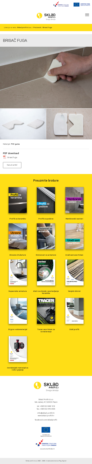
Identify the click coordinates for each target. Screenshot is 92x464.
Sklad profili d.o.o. (24, 27)
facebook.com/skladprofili (46, 420)
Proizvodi (37, 27)
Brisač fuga (47, 27)
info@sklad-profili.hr (46, 413)
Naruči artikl (12, 165)
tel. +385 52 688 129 (46, 406)
